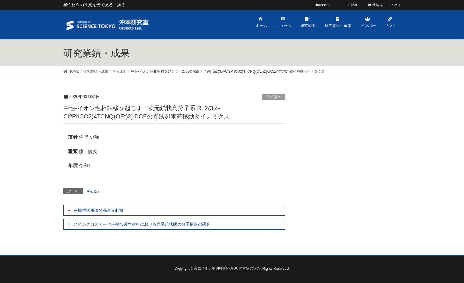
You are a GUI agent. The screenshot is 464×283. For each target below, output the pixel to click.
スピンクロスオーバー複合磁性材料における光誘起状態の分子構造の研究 (142, 224)
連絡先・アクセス (384, 5)
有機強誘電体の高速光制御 (98, 210)
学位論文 (274, 97)
